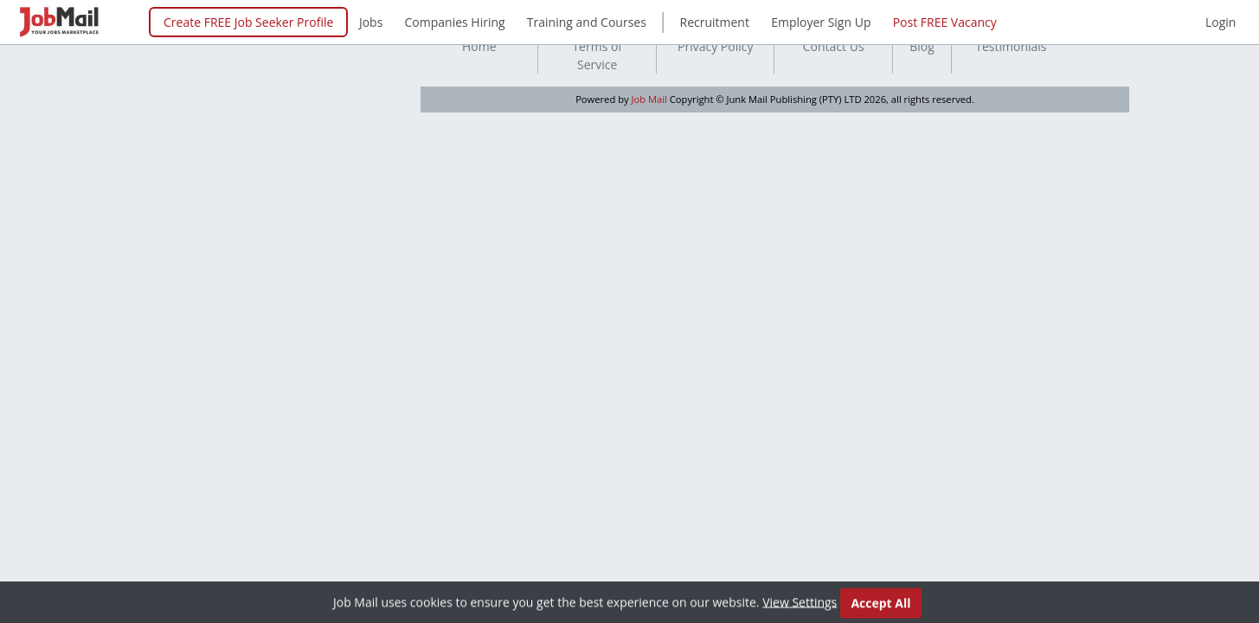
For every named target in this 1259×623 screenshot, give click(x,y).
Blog (922, 46)
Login (1220, 22)
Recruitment (714, 22)
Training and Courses (586, 22)
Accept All (880, 605)
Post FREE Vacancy (945, 22)
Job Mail (649, 99)
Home (479, 46)
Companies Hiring (455, 22)
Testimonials (1010, 46)
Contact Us (833, 46)
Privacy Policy (715, 46)
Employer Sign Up (820, 22)
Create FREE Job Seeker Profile (248, 22)
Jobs (370, 22)
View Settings (799, 604)
